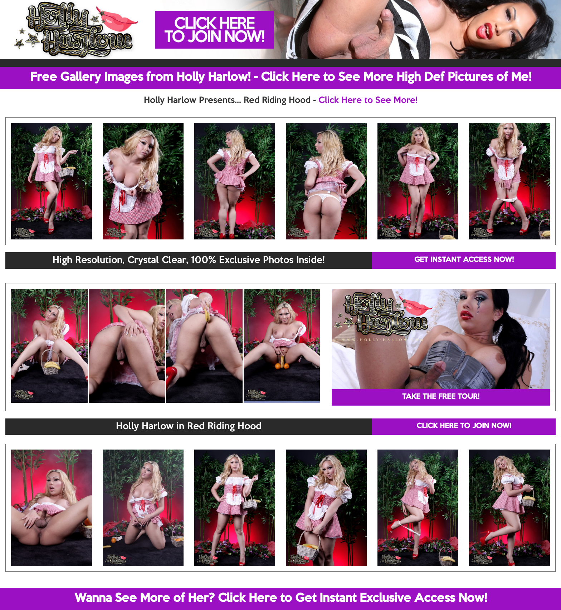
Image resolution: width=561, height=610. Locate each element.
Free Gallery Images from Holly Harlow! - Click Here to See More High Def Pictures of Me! (280, 77)
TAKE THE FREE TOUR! (440, 397)
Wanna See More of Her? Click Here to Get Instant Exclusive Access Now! (280, 598)
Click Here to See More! (368, 100)
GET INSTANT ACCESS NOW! (464, 260)
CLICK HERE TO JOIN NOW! (463, 426)
